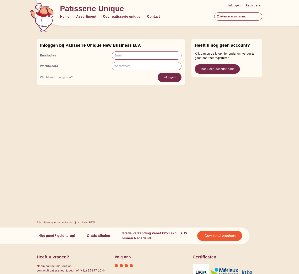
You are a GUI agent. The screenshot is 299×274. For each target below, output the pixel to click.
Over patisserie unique (121, 16)
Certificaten (204, 257)
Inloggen (234, 5)
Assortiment (86, 16)
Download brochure (220, 235)
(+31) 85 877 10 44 (92, 270)
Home (65, 16)
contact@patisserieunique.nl (56, 270)
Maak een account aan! (217, 69)
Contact (153, 16)
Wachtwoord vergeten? (56, 77)
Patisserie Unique (92, 9)
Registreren (254, 5)
